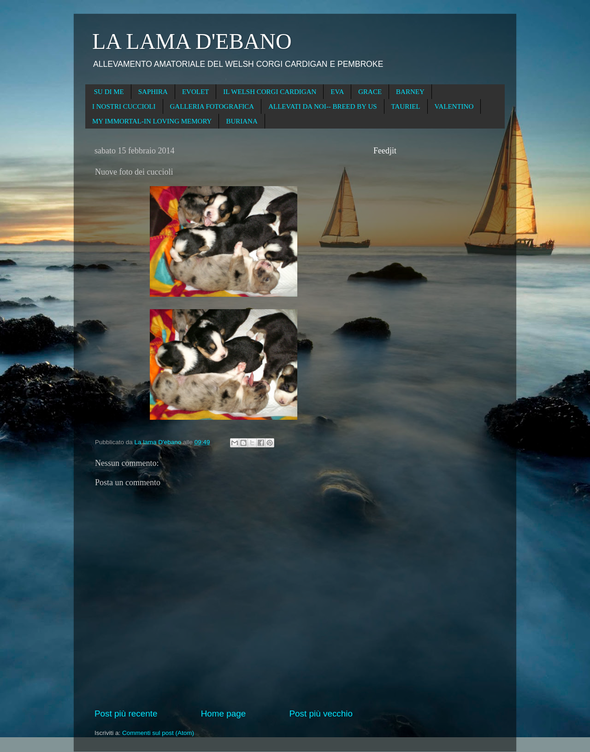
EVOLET (195, 91)
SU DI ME (109, 91)
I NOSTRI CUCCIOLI (124, 106)
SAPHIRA (153, 91)
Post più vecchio (321, 713)
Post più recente (126, 713)
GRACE (370, 91)
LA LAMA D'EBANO (192, 41)
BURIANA (241, 121)
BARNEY (410, 91)
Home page (223, 713)
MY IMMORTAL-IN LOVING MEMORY (152, 121)
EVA (337, 91)
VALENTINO (454, 106)
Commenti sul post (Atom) (158, 732)
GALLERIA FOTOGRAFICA (212, 106)
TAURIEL (405, 106)
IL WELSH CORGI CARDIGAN (269, 91)
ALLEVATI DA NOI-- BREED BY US (322, 106)
